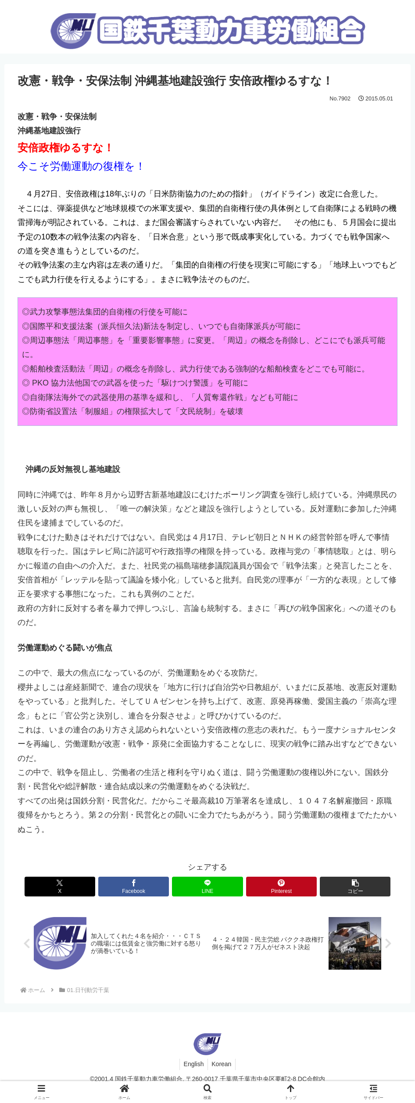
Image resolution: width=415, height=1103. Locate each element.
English (193, 1064)
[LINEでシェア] (207, 886)
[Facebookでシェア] (143, 886)
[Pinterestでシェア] (271, 886)
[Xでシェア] (80, 886)
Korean (222, 1064)
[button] (335, 886)
